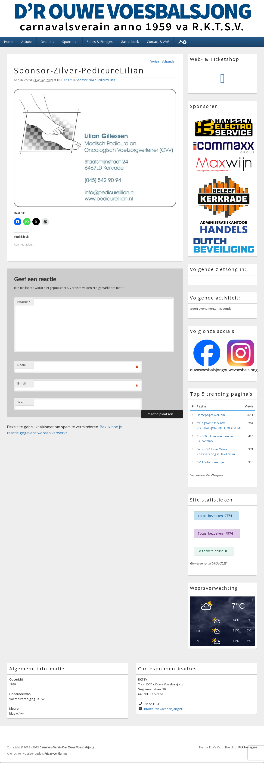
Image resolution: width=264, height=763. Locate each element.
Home (8, 41)
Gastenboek (130, 41)
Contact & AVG (158, 41)
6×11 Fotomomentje (210, 462)
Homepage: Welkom (211, 415)
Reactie (23, 302)
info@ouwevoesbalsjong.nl (162, 709)
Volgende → (170, 61)
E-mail (21, 383)
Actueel (26, 41)
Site (20, 402)
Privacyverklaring (55, 754)
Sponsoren (70, 41)
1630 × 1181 (65, 80)
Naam (21, 365)
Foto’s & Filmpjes (100, 41)
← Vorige (153, 61)
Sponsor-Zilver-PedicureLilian (95, 80)
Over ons (47, 41)
